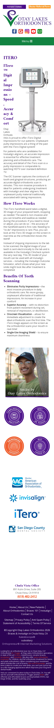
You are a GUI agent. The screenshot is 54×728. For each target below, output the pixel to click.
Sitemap (8, 619)
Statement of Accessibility (17, 623)
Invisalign (45, 610)
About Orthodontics (14, 610)
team (42, 674)
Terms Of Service (42, 623)
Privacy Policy (22, 619)
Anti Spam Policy (40, 619)
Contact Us (27, 614)
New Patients (37, 607)
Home (13, 607)
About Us (23, 607)
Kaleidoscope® (27, 637)
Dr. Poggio (16, 653)
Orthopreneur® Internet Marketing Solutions (27, 643)
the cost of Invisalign (36, 663)
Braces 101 (32, 610)
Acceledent (5, 657)
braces (17, 655)
